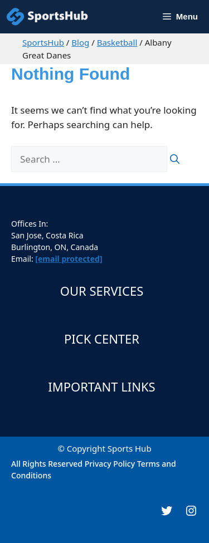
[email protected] (68, 258)
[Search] (174, 159)
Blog (80, 42)
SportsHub (43, 42)
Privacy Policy (110, 463)
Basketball (117, 42)
